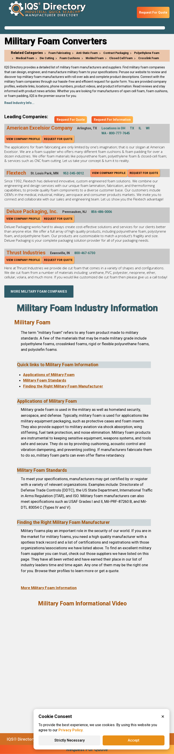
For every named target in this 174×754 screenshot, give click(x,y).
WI (148, 128)
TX (132, 128)
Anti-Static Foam (87, 53)
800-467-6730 (84, 253)
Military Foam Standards (44, 380)
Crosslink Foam (148, 58)
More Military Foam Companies (39, 291)
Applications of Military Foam (49, 374)
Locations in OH (113, 128)
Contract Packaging (115, 53)
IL (140, 128)
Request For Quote (153, 12)
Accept (133, 740)
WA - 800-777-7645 (116, 133)
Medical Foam (25, 58)
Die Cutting (47, 58)
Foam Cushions (70, 58)
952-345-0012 (73, 173)
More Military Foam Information (49, 587)
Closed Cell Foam (121, 58)
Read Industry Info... (19, 103)
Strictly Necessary (69, 740)
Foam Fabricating (59, 53)
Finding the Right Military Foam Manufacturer (63, 386)
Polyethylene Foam (146, 53)
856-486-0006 (101, 212)
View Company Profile (23, 139)
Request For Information (112, 119)
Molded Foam (95, 58)
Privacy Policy (70, 730)
